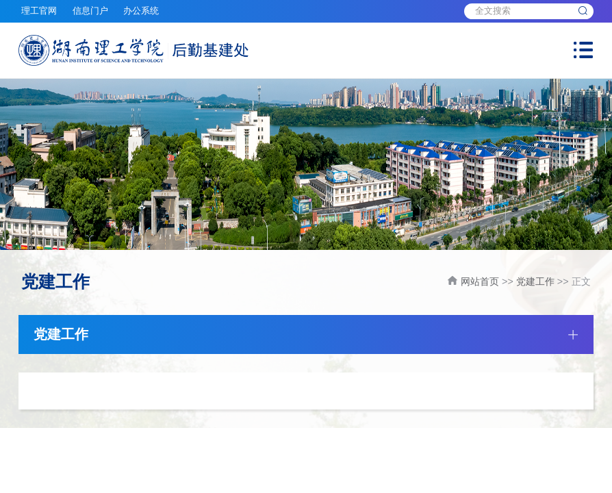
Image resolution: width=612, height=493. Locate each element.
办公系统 (141, 11)
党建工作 (535, 281)
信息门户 (90, 11)
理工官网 (39, 11)
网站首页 (480, 281)
